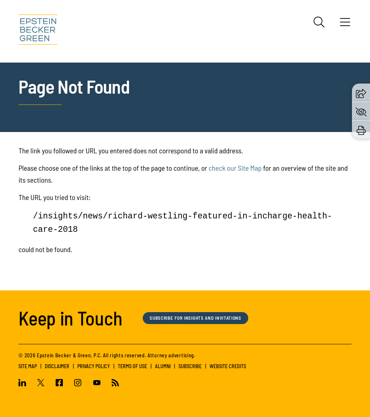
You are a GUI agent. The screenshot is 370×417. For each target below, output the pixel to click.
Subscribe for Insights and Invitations (202, 318)
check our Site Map (235, 167)
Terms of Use (132, 366)
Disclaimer (57, 366)
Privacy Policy (93, 366)
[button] (361, 92)
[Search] (319, 22)
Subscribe (190, 366)
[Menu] (345, 24)
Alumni (163, 366)
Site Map (27, 366)
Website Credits (228, 366)
